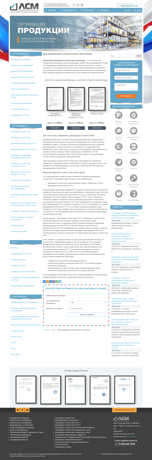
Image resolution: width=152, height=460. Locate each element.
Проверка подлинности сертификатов (25, 302)
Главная (52, 10)
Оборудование (133, 153)
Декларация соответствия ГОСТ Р (24, 149)
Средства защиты (118, 138)
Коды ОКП (127, 10)
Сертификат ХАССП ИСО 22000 (23, 271)
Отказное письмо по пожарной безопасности (72, 442)
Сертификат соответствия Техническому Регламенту (75, 427)
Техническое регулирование (21, 103)
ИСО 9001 (15, 248)
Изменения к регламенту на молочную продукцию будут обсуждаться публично (125, 345)
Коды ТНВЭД (137, 10)
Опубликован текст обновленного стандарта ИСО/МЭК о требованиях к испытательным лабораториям (125, 215)
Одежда (119, 200)
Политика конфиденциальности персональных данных (27, 456)
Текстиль (118, 153)
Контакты (104, 10)
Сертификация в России (20, 115)
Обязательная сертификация (22, 65)
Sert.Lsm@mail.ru (131, 436)
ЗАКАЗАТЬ (55, 128)
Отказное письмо (17, 225)
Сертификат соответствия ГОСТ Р (24, 143)
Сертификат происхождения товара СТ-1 (70, 435)
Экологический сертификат (21, 180)
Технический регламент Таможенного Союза (26, 432)
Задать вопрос (124, 410)
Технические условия (19, 231)
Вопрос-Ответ (16, 337)
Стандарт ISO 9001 (18, 266)
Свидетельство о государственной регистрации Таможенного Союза (80, 437)
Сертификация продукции (20, 59)
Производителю (69, 10)
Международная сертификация (22, 286)
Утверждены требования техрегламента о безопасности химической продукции (123, 280)
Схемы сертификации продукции (23, 83)
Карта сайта (15, 354)
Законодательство (18, 331)
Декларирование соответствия (22, 77)
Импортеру (89, 10)
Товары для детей (118, 170)
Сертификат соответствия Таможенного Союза (72, 430)
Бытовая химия (133, 200)
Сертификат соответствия (21, 132)
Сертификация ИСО (18, 260)
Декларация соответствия (20, 137)
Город (13, 348)
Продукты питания (118, 123)
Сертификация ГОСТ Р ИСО (21, 254)
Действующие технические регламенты (25, 325)
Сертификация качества (20, 109)
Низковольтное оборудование (133, 123)
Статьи (13, 343)
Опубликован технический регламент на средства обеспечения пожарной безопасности (125, 259)
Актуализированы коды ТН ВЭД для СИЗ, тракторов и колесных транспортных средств (124, 322)
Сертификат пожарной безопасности (25, 211)
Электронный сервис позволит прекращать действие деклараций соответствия (124, 301)
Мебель (119, 184)
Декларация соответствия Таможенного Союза (72, 432)
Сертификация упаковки (133, 138)
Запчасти (133, 169)
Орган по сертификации (20, 89)
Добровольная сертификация (22, 71)
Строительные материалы (133, 186)
